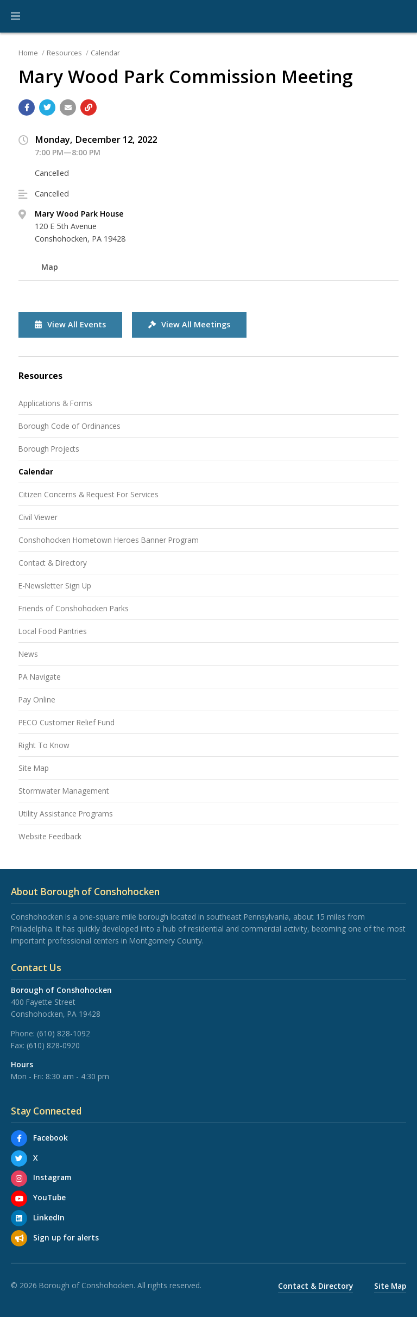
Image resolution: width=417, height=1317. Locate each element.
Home (28, 53)
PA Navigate (39, 677)
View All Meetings (189, 324)
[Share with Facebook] (26, 107)
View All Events (70, 324)
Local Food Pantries (52, 631)
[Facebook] (19, 1138)
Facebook (50, 1137)
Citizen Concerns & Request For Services (88, 494)
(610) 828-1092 (63, 1033)
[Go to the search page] (399, 16)
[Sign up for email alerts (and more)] (19, 1238)
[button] (15, 16)
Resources (64, 53)
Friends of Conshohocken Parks (73, 608)
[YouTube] (19, 1199)
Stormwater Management (63, 791)
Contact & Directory (52, 563)
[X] (19, 1158)
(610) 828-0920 (53, 1045)
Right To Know (44, 745)
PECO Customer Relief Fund (66, 722)
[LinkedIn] (19, 1218)
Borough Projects (48, 449)
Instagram (52, 1177)
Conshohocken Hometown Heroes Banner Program (108, 540)
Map (49, 267)
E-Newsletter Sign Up (54, 585)
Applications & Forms (55, 403)
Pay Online (36, 699)
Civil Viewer (38, 517)
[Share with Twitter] (47, 107)
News (28, 654)
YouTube (49, 1197)
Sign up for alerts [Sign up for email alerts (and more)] (66, 1237)
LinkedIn (49, 1217)
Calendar (105, 53)
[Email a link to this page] (68, 107)
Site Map (33, 768)
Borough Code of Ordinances (69, 426)
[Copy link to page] (88, 107)
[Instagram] (19, 1178)
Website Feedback (49, 836)
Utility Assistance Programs (65, 813)
